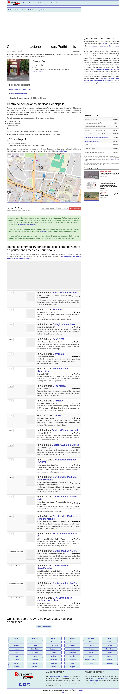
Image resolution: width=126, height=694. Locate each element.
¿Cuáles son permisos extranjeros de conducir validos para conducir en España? (108, 186)
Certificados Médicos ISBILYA (56, 461)
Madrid (35, 656)
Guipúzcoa (53, 649)
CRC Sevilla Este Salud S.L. (57, 534)
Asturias (91, 638)
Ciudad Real (54, 645)
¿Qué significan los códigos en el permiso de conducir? (109, 174)
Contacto (60, 3)
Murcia (91, 656)
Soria (35, 663)
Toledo (91, 663)
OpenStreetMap (70, 201)
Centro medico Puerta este (57, 497)
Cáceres (72, 642)
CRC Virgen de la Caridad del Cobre (54, 599)
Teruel (72, 663)
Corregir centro (75, 208)
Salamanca (72, 659)
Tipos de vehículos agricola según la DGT (109, 194)
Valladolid (16, 667)
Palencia (35, 659)
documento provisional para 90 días (105, 69)
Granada (16, 649)
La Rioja (53, 652)
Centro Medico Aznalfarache (53, 567)
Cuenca (91, 645)
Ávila (109, 638)
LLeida (109, 652)
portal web (44, 231)
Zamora (53, 667)
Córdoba (72, 645)
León (91, 652)
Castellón (16, 645)
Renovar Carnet (29, 3)
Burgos (53, 642)
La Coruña (35, 652)
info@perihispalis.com (18, 94)
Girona (109, 645)
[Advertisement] (43, 28)
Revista (40, 3)
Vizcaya (34, 667)
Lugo (16, 656)
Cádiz (91, 642)
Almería (72, 638)
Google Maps (62, 151)
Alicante (53, 638)
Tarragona (53, 663)
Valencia (110, 663)
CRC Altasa (59, 386)
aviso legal (94, 680)
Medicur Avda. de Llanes (65, 445)
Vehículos (103, 192)
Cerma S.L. (59, 353)
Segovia (109, 659)
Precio (104, 44)
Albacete (35, 638)
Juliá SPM (58, 339)
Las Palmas (72, 652)
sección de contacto (99, 678)
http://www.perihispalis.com (20, 89)
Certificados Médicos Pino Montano (56, 478)
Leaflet (62, 201)
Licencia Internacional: (91, 141)
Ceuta (35, 645)
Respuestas (49, 3)
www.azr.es (79, 690)
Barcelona (35, 642)
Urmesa (57, 415)
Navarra (109, 656)
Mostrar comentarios (44, 627)
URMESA (58, 400)
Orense (16, 659)
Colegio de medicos (64, 324)
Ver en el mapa (38, 72)
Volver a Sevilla (63, 208)
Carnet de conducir (105, 171)
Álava (16, 638)
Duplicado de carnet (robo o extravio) (96, 137)
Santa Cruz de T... (91, 659)
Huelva (72, 649)
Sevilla (16, 663)
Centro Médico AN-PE (65, 551)
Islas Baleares (109, 649)
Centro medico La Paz (65, 583)
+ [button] (9, 156)
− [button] (9, 159)
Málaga (53, 656)
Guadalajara (35, 649)
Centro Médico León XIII (64, 430)
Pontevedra (53, 659)
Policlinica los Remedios (53, 369)
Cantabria (110, 642)
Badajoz (16, 642)
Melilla (72, 656)
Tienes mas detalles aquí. (27, 225)
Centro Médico (76, 51)
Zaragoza (72, 667)
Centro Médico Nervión (64, 292)
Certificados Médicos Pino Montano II (56, 517)
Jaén (16, 652)
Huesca (91, 649)
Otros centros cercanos (48, 208)
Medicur (57, 309)
